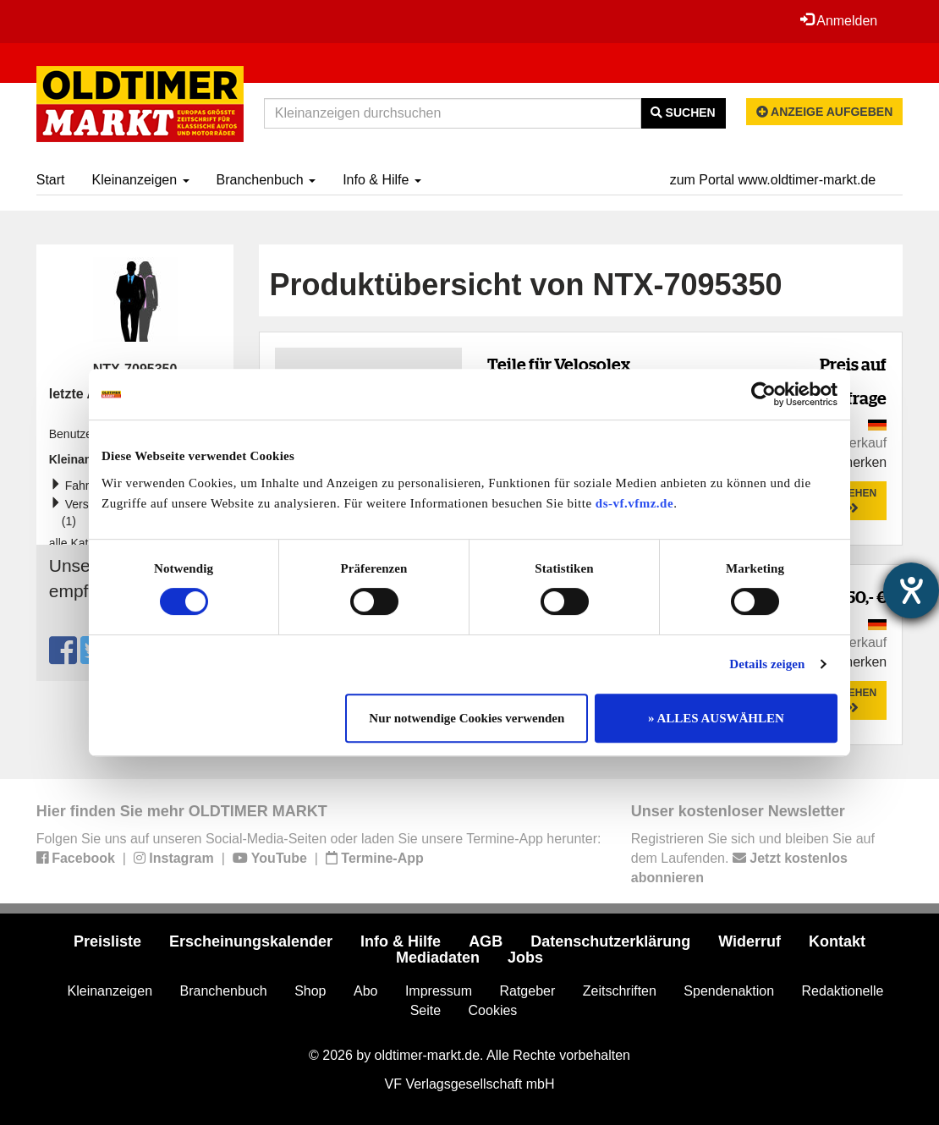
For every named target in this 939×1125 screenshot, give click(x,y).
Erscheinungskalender (250, 941)
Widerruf (749, 941)
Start (50, 180)
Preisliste (107, 941)
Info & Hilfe (382, 180)
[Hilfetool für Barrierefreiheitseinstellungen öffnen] (911, 590)
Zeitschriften (619, 991)
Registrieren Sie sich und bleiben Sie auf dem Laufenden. (753, 858)
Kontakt (837, 941)
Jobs (525, 957)
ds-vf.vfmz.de (634, 503)
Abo (365, 991)
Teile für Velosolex (558, 364)
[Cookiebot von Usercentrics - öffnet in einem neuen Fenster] (763, 394)
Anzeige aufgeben (824, 111)
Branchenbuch (266, 180)
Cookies (493, 1010)
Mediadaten (438, 957)
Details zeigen (766, 664)
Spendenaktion (729, 991)
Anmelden (839, 20)
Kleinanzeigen (140, 180)
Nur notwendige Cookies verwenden (466, 718)
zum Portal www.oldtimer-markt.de (773, 180)
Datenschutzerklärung (610, 941)
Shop (310, 991)
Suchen (683, 112)
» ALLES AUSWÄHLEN (716, 718)
